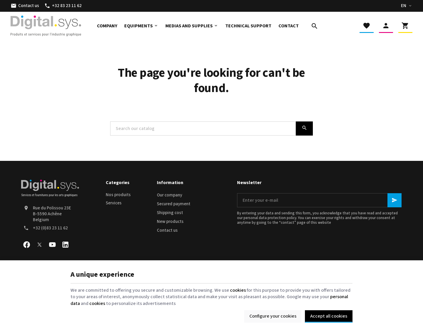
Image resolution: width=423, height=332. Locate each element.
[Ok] (394, 200)
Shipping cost (170, 213)
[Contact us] (25, 6)
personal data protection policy (270, 218)
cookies (238, 290)
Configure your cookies (272, 316)
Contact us (167, 230)
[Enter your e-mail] (319, 200)
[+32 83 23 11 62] (63, 6)
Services (114, 203)
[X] (39, 244)
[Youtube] (52, 244)
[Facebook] (26, 244)
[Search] (315, 26)
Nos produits (118, 195)
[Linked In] (65, 244)
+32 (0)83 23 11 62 (50, 228)
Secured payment (173, 204)
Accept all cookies (328, 316)
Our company (169, 195)
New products (170, 221)
